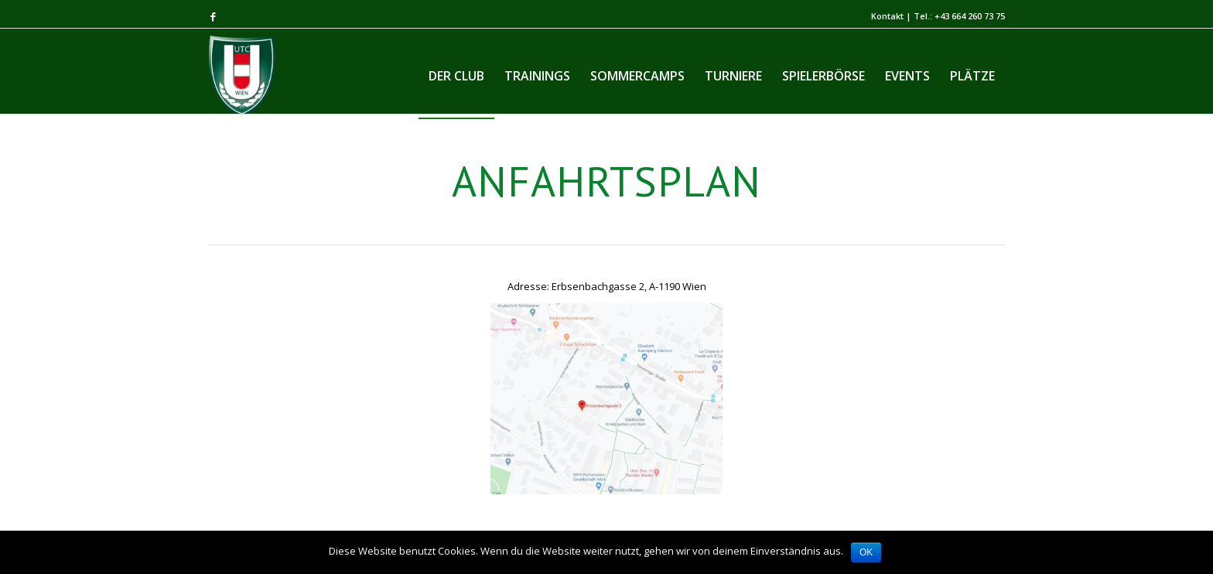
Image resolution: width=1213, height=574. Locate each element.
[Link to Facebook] (212, 16)
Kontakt (887, 16)
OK (866, 552)
